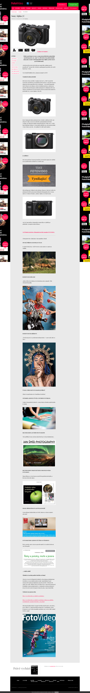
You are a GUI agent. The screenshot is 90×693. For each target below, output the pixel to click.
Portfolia (45, 8)
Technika (28, 8)
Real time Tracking (15, 71)
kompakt (13, 62)
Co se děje (17, 8)
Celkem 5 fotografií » (42, 51)
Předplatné (51, 8)
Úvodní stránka (14, 11)
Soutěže (23, 8)
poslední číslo (52, 666)
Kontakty (66, 8)
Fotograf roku (73, 4)
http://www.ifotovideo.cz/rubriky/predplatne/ (33, 596)
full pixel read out (15, 73)
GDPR (58, 681)
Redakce (26, 18)
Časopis (39, 8)
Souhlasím (56, 692)
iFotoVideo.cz (62, 4)
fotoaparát (14, 60)
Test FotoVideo (15, 67)
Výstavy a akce (59, 8)
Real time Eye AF (15, 69)
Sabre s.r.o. (77, 687)
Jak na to (34, 8)
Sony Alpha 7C (14, 58)
